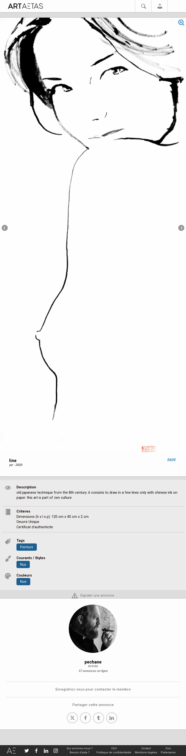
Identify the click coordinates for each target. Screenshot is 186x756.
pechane (93, 662)
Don (168, 748)
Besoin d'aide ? (80, 752)
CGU (114, 748)
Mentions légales (146, 752)
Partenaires (168, 752)
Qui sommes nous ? (80, 748)
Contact (146, 748)
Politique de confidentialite (113, 752)
